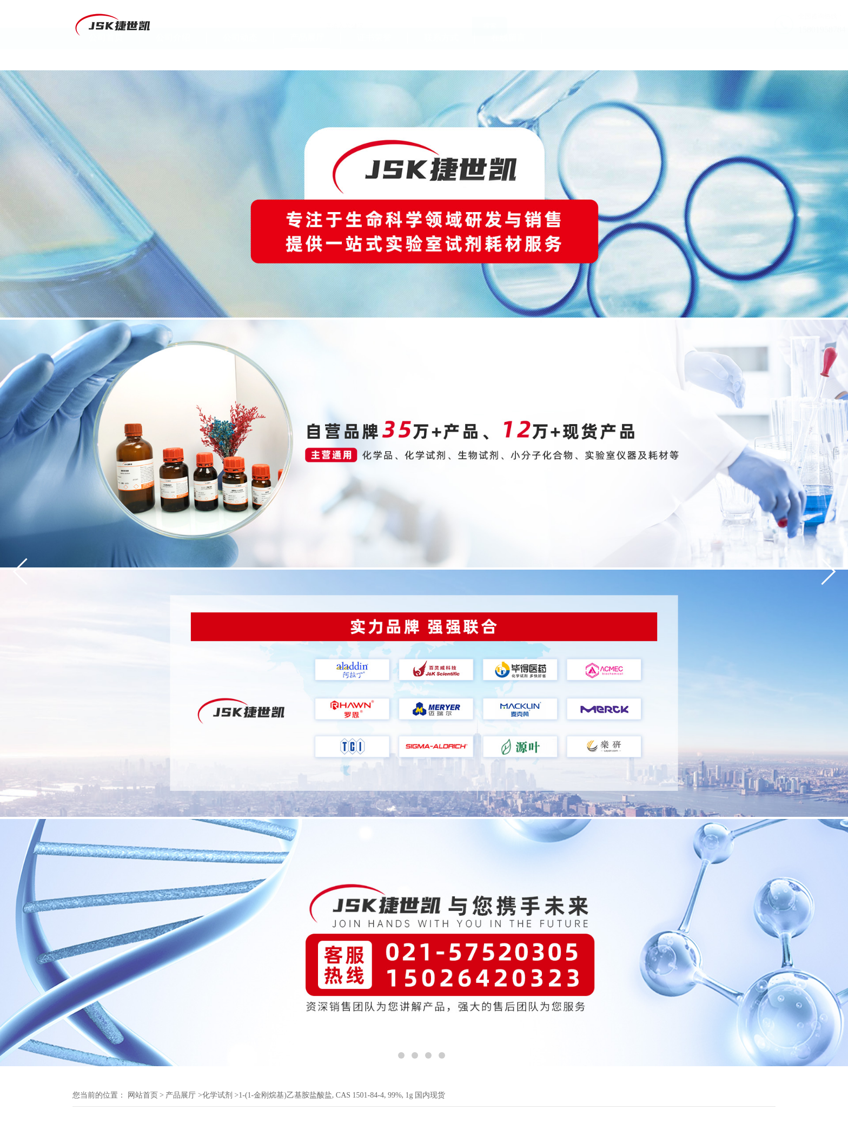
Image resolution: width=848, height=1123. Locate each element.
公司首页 (106, 58)
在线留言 (508, 58)
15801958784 (752, 29)
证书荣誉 (374, 58)
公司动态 (240, 58)
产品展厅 (307, 58)
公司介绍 (173, 58)
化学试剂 (217, 1095)
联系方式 (441, 58)
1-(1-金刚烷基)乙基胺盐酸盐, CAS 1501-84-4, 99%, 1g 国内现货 (342, 1095)
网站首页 (143, 1095)
